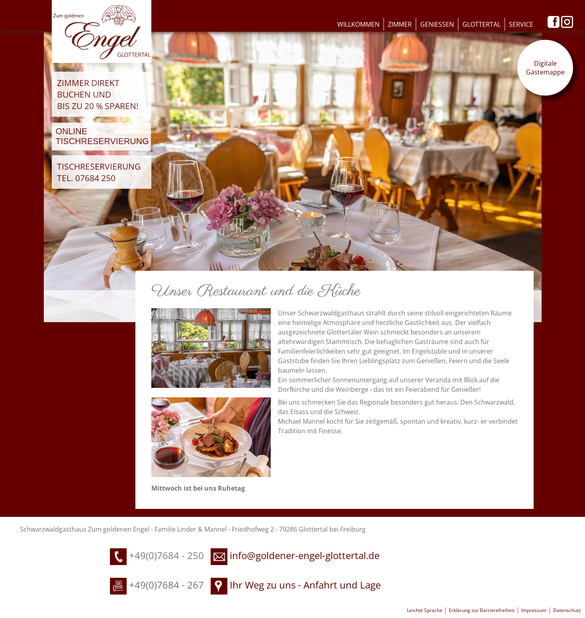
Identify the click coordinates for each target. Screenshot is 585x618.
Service (521, 24)
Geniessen (437, 24)
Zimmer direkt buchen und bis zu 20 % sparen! (98, 94)
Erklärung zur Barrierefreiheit (482, 610)
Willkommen (358, 24)
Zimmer (400, 24)
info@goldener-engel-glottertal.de (305, 555)
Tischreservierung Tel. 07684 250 (99, 172)
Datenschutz (567, 610)
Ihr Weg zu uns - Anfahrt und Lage (296, 584)
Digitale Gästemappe (545, 67)
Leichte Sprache (425, 610)
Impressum (533, 610)
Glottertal (481, 24)
